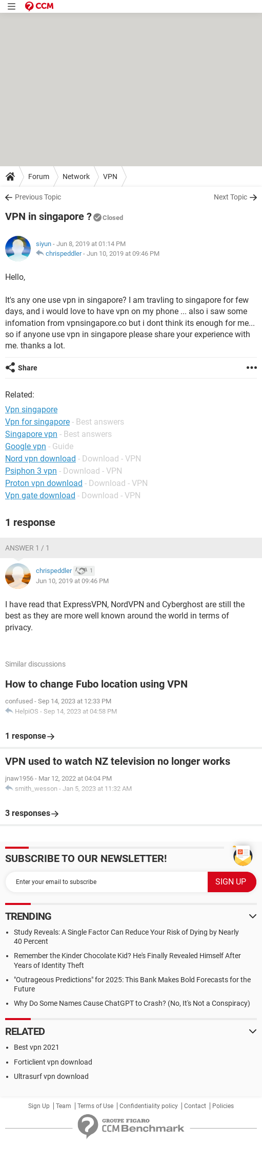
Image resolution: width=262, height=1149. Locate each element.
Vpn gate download (40, 495)
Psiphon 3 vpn (31, 471)
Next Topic (230, 197)
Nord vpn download (40, 458)
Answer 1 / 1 (27, 548)
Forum (38, 176)
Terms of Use (95, 1106)
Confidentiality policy (148, 1106)
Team (63, 1106)
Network (76, 176)
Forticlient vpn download (53, 1062)
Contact (195, 1106)
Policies (223, 1106)
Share (27, 368)
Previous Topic (38, 197)
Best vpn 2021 (36, 1047)
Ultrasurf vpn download (51, 1076)
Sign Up (39, 1106)
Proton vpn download (44, 483)
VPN (110, 176)
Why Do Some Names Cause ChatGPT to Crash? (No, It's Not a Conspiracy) (132, 1003)
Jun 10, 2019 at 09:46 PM (123, 253)
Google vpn (25, 446)
